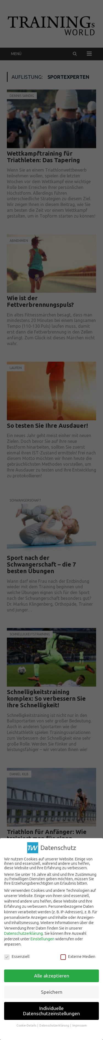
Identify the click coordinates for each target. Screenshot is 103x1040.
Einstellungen (42, 939)
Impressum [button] (79, 1025)
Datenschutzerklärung (23, 933)
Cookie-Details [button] (26, 1025)
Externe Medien (77, 956)
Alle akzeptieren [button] (51, 975)
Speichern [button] (51, 992)
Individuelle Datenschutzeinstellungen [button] (51, 1011)
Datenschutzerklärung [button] (54, 1025)
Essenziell (17, 956)
